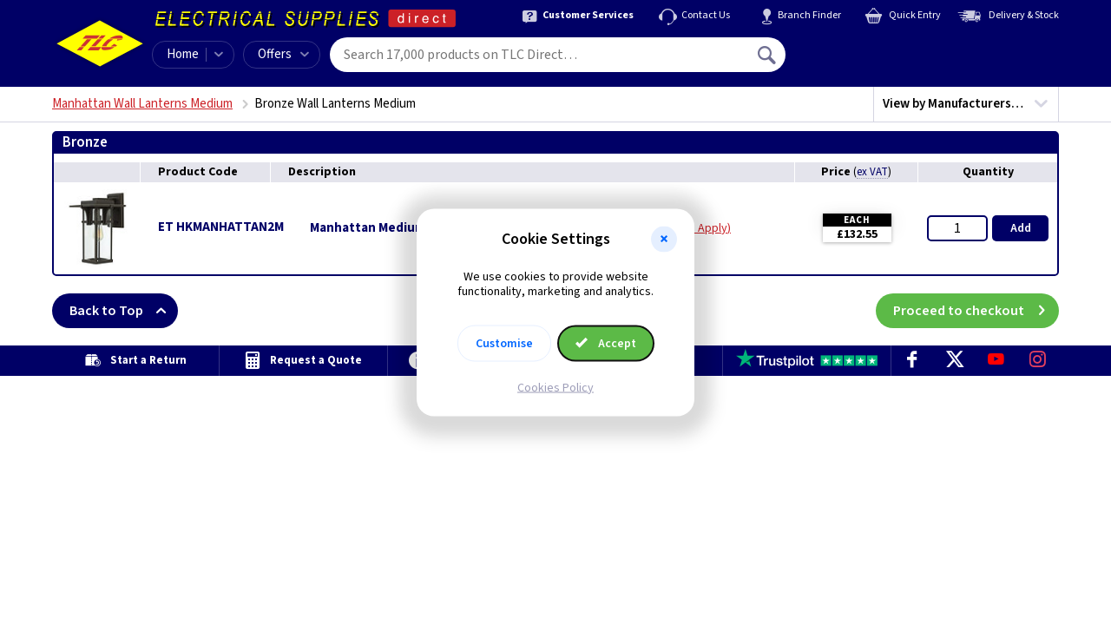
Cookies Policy (555, 387)
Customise (504, 343)
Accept (605, 343)
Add (1020, 228)
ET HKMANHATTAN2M (221, 227)
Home (183, 54)
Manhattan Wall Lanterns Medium (142, 104)
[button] (664, 240)
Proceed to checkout (976, 310)
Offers (283, 54)
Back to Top (123, 310)
